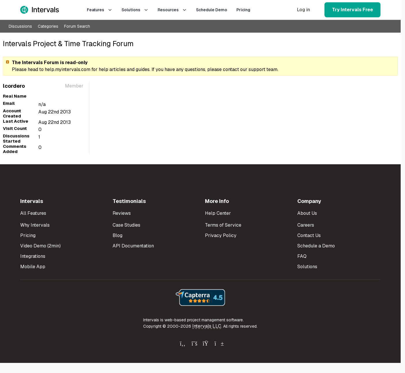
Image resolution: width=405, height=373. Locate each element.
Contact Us (309, 235)
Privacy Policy (220, 235)
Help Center (218, 213)
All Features (33, 213)
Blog (117, 235)
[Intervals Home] (39, 9)
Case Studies (126, 225)
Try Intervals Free (352, 10)
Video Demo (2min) (40, 246)
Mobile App (32, 267)
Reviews (122, 213)
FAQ (302, 256)
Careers (305, 225)
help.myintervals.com (67, 69)
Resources (172, 9)
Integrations (32, 256)
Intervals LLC (206, 326)
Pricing (243, 9)
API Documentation (133, 246)
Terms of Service (223, 225)
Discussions (20, 26)
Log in (303, 10)
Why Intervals (35, 225)
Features (99, 9)
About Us (307, 213)
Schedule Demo (211, 9)
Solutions (135, 9)
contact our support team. (250, 69)
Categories (48, 26)
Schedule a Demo (316, 246)
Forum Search (77, 26)
